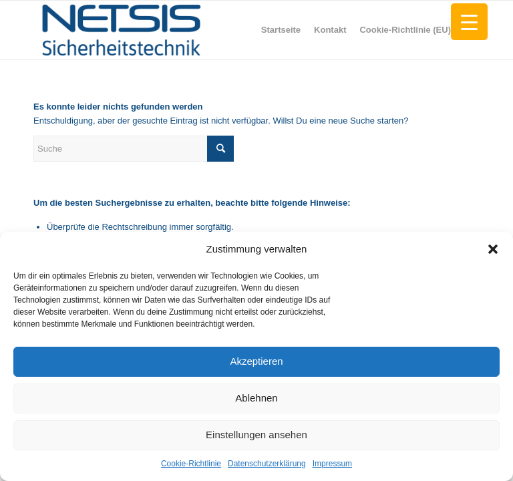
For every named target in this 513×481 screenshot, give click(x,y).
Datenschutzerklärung (267, 463)
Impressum (332, 463)
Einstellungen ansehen (256, 434)
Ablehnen (256, 398)
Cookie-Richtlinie (191, 463)
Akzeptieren (256, 361)
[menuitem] (280, 30)
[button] (493, 249)
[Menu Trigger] (469, 21)
